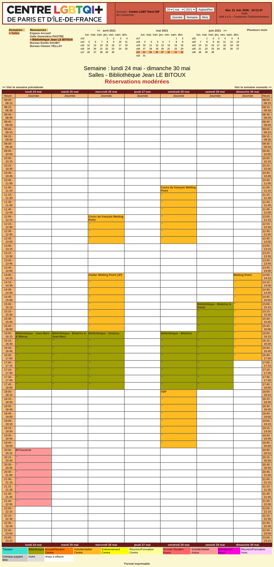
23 (113, 48)
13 (95, 45)
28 (101, 52)
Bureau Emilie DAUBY (45, 42)
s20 (138, 48)
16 (113, 45)
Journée (33, 95)
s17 (82, 52)
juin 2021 (215, 30)
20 (95, 48)
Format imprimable (137, 563)
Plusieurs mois (257, 30)
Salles (15, 33)
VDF (164, 391)
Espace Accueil (40, 33)
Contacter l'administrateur (251, 16)
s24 (194, 45)
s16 (82, 48)
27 (95, 52)
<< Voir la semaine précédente (22, 87)
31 (144, 55)
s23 (194, 42)
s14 (82, 42)
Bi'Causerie (23, 450)
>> (225, 30)
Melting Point (243, 275)
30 (113, 52)
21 (101, 48)
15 (107, 45)
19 (88, 48)
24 (120, 48)
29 (107, 52)
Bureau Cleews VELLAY (46, 46)
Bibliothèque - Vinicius (103, 333)
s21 (138, 52)
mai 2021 (162, 30)
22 (107, 48)
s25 (194, 48)
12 (88, 45)
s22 (138, 55)
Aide (244, 13)
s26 (194, 52)
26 (88, 52)
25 (126, 48)
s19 (138, 45)
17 (120, 45)
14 (101, 45)
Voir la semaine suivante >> (253, 87)
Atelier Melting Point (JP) (105, 275)
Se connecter (125, 15)
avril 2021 (109, 30)
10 (120, 42)
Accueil (121, 11)
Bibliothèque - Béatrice (176, 333)
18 (126, 45)
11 (126, 42)
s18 (138, 42)
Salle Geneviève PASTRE (47, 36)
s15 (82, 45)
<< (98, 30)
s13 (82, 38)
